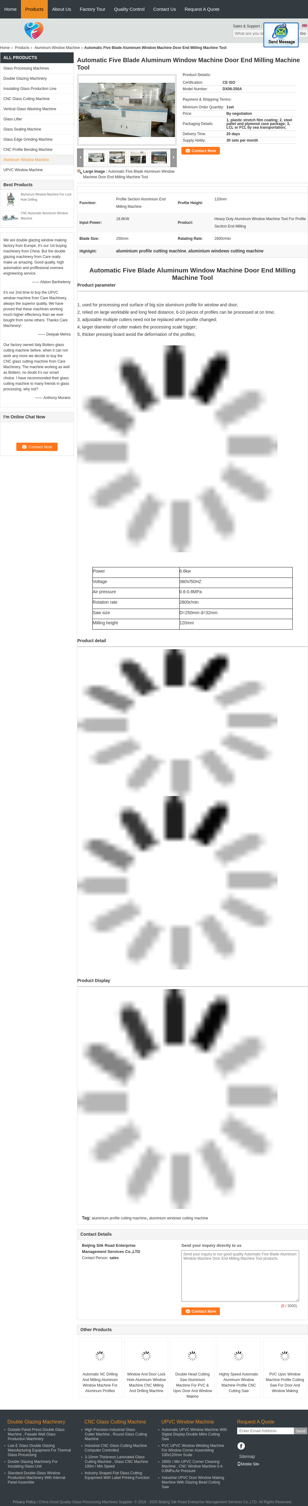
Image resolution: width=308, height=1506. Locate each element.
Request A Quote (201, 9)
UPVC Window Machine (23, 170)
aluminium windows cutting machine (178, 1218)
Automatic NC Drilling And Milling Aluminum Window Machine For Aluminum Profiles (100, 1382)
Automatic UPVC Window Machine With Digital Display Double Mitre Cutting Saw (194, 1434)
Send (300, 1431)
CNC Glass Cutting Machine (26, 99)
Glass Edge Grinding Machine (27, 139)
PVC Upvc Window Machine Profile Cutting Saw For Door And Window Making (285, 1382)
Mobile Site (248, 1464)
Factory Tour (92, 9)
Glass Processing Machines (26, 68)
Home (10, 9)
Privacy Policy (24, 1502)
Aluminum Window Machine (57, 48)
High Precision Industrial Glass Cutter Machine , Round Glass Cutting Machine (116, 1434)
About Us (61, 9)
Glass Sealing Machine (22, 129)
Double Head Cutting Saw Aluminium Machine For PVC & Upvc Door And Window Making (192, 1385)
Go (303, 33)
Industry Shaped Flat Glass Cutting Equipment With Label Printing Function (117, 1475)
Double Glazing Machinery (25, 78)
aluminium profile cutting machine (119, 1218)
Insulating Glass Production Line (29, 89)
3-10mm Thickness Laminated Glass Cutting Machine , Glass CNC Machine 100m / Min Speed (116, 1461)
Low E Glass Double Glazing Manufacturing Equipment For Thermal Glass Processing (39, 1450)
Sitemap (247, 1456)
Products (34, 9)
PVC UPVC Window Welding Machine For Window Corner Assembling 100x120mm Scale (193, 1450)
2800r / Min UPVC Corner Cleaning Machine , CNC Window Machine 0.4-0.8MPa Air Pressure (192, 1466)
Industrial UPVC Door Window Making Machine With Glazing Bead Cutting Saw (193, 1482)
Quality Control (129, 9)
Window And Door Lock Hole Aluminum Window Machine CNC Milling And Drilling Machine (146, 1382)
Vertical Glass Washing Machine (29, 109)
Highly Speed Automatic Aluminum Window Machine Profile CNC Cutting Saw (238, 1382)
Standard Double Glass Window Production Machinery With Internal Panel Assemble (36, 1477)
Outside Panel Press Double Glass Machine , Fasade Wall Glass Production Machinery (36, 1434)
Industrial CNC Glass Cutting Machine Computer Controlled (116, 1448)
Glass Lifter (12, 119)
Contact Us (164, 9)
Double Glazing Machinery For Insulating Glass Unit (33, 1464)
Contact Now (204, 150)
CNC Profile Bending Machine (27, 149)
